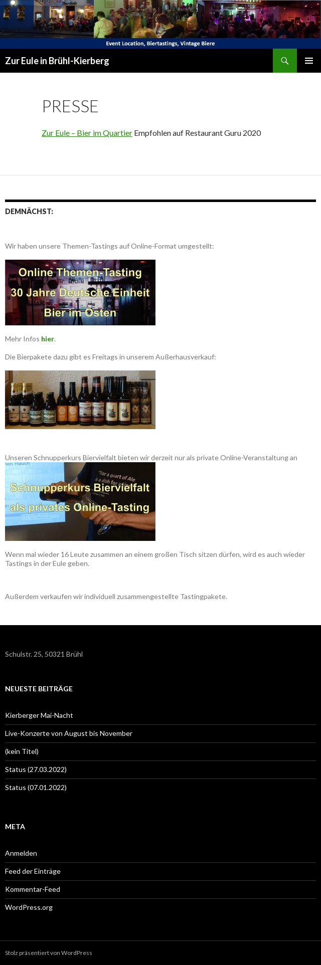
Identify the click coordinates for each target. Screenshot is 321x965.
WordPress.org (29, 907)
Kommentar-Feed (32, 889)
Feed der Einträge (33, 871)
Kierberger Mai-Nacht (39, 715)
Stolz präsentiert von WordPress (48, 952)
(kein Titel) (22, 751)
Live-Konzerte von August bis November (68, 733)
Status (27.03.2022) (36, 769)
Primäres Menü (309, 61)
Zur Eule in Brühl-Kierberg (57, 60)
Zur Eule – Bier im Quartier (87, 132)
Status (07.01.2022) (36, 787)
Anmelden (21, 853)
